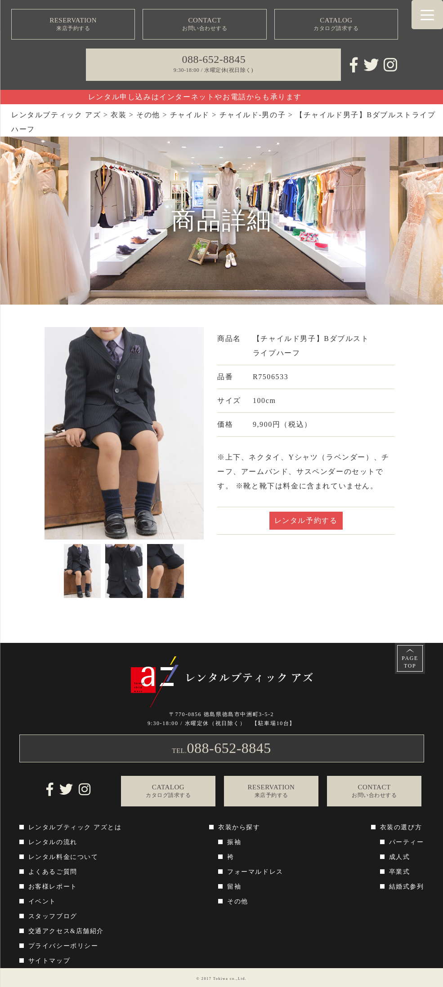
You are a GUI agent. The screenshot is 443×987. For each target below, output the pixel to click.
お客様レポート (52, 886)
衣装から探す (239, 827)
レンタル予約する (306, 520)
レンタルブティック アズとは (75, 827)
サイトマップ (49, 960)
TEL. (221, 748)
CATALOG (336, 24)
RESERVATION (73, 24)
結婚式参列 (406, 886)
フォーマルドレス (255, 871)
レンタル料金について (63, 857)
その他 (237, 901)
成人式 (399, 857)
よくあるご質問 (52, 871)
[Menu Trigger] (427, 14)
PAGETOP (410, 662)
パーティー (406, 842)
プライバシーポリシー (63, 946)
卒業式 (399, 871)
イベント (42, 901)
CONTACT (204, 24)
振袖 (234, 842)
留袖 (234, 886)
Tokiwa (220, 979)
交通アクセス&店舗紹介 (66, 931)
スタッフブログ (52, 916)
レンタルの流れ (52, 842)
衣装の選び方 (401, 827)
